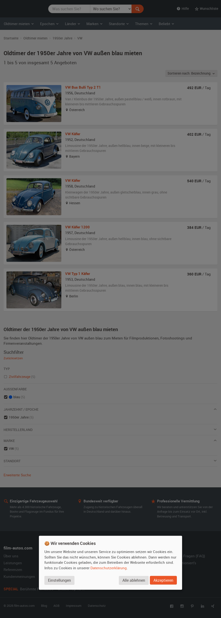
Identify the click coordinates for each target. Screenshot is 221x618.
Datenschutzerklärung (108, 567)
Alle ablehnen (133, 580)
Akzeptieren (163, 580)
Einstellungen (59, 580)
